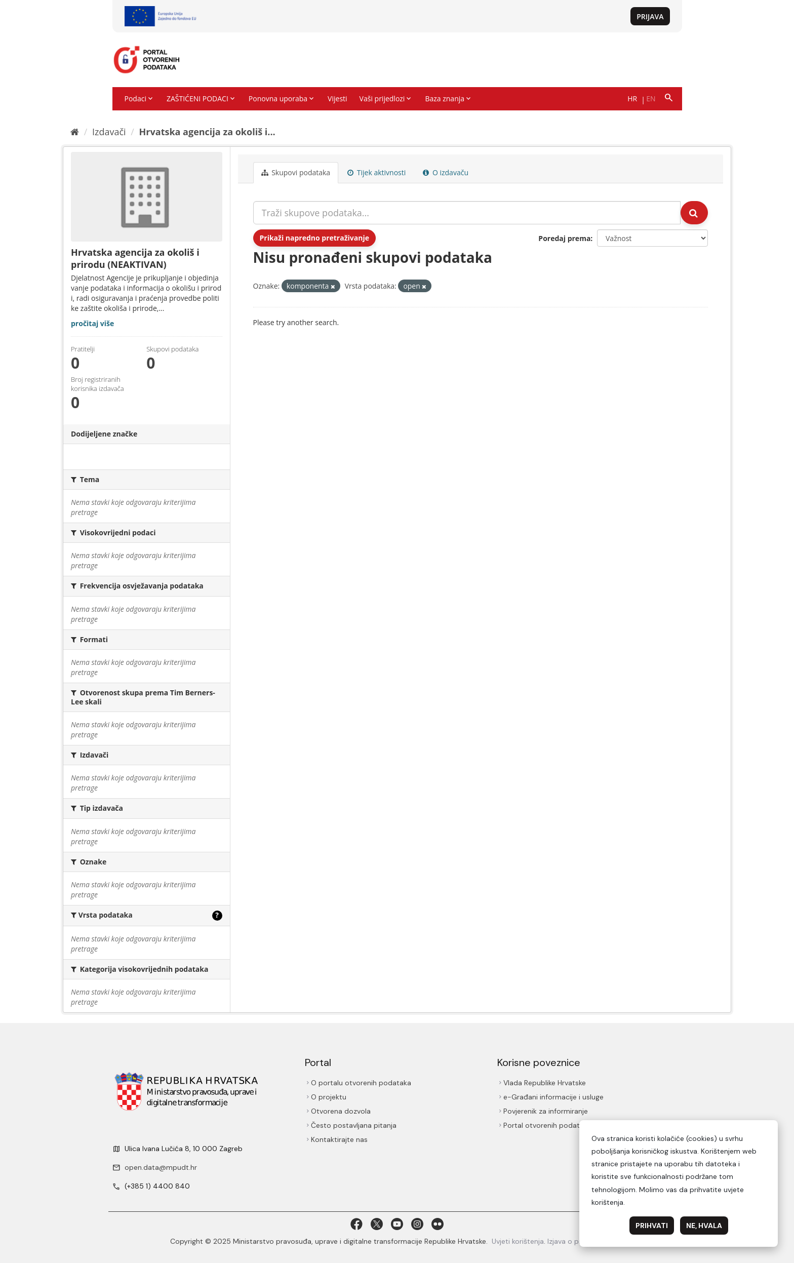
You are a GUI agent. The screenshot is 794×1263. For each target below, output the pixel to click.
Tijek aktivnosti (376, 172)
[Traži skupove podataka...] (467, 212)
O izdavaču (445, 172)
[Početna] (74, 132)
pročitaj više (92, 323)
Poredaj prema (564, 238)
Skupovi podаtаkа (296, 172)
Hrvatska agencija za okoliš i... (207, 132)
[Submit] (694, 212)
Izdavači (109, 132)
